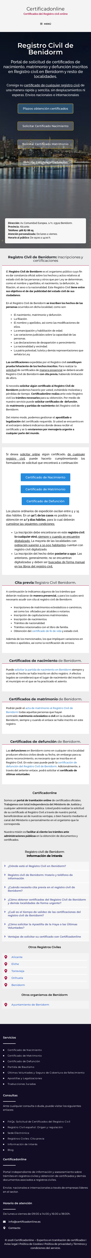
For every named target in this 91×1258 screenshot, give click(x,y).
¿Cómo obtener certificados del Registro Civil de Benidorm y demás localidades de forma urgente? (47, 901)
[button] (45, 866)
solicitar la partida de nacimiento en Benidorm (43, 669)
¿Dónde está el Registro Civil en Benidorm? (37, 866)
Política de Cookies (31, 1243)
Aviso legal (11, 1243)
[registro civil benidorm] (45, 199)
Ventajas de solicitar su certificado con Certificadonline (44, 936)
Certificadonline (46, 9)
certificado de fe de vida (47, 631)
